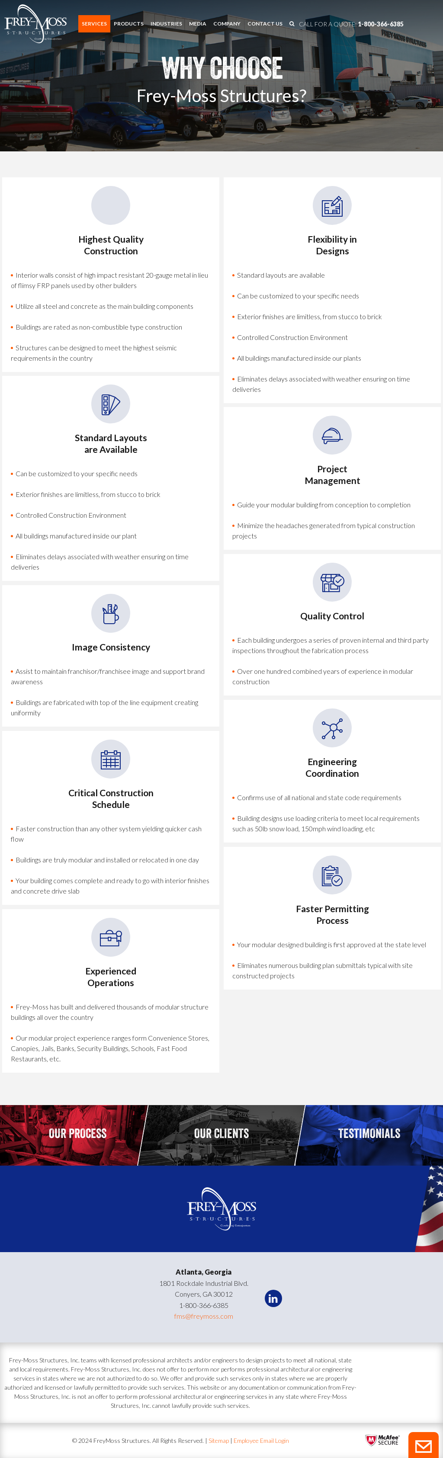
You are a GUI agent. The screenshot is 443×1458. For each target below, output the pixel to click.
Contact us (264, 23)
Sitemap (219, 1440)
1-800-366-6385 (381, 24)
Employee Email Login (261, 1440)
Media (197, 23)
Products (129, 23)
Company (227, 23)
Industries (166, 23)
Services (94, 23)
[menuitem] (94, 23)
